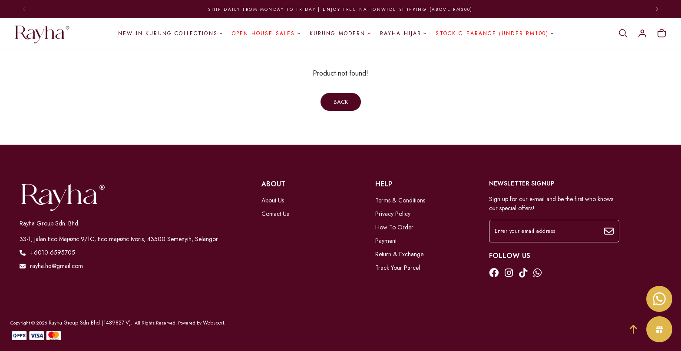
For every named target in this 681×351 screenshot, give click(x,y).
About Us (272, 200)
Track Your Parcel (397, 267)
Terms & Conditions (400, 200)
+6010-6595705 (47, 252)
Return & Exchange (399, 254)
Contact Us (275, 213)
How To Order (394, 227)
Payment (386, 240)
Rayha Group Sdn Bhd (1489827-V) (90, 323)
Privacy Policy (392, 213)
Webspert (213, 323)
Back (341, 102)
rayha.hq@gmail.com (51, 266)
